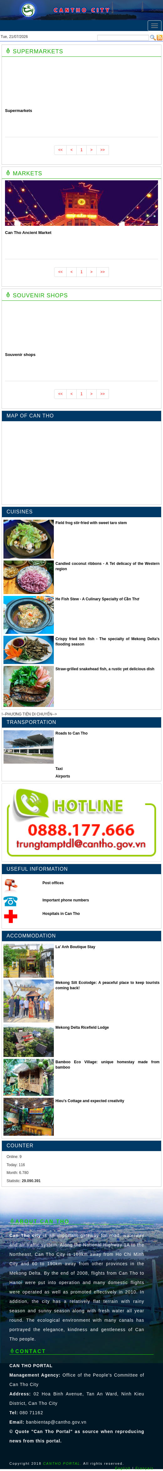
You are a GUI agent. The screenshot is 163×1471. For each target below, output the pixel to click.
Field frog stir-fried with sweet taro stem (91, 523)
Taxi (59, 769)
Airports (62, 776)
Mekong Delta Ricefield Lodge (82, 1027)
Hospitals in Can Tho (61, 913)
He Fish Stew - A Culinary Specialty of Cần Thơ (97, 599)
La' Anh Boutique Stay (75, 947)
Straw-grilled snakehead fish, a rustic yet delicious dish (104, 669)
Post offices (53, 883)
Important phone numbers (66, 900)
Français (144, 1468)
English (123, 1468)
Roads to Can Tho (71, 733)
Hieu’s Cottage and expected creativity (89, 1101)
